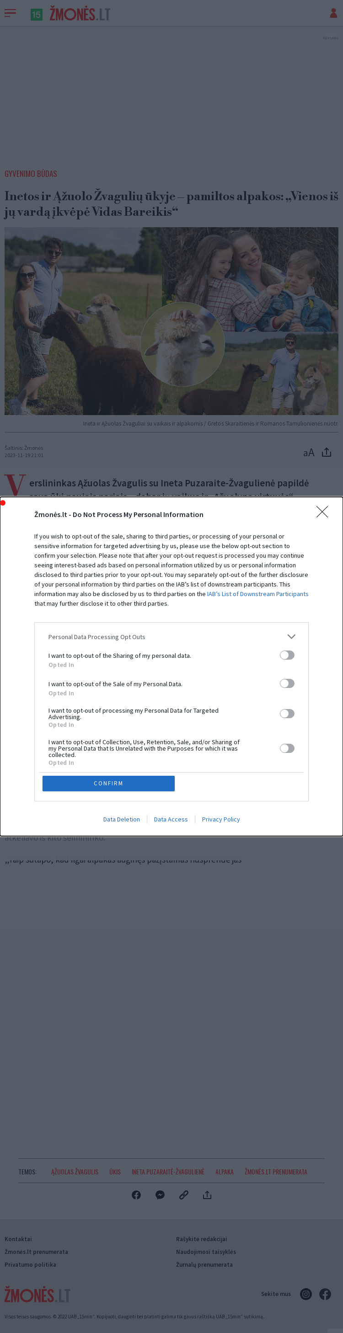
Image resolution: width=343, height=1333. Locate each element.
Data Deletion (121, 819)
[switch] (287, 655)
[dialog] (171, 666)
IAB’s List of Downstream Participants (258, 594)
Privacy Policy (221, 819)
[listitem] (171, 636)
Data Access (171, 819)
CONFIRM (108, 783)
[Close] (325, 514)
